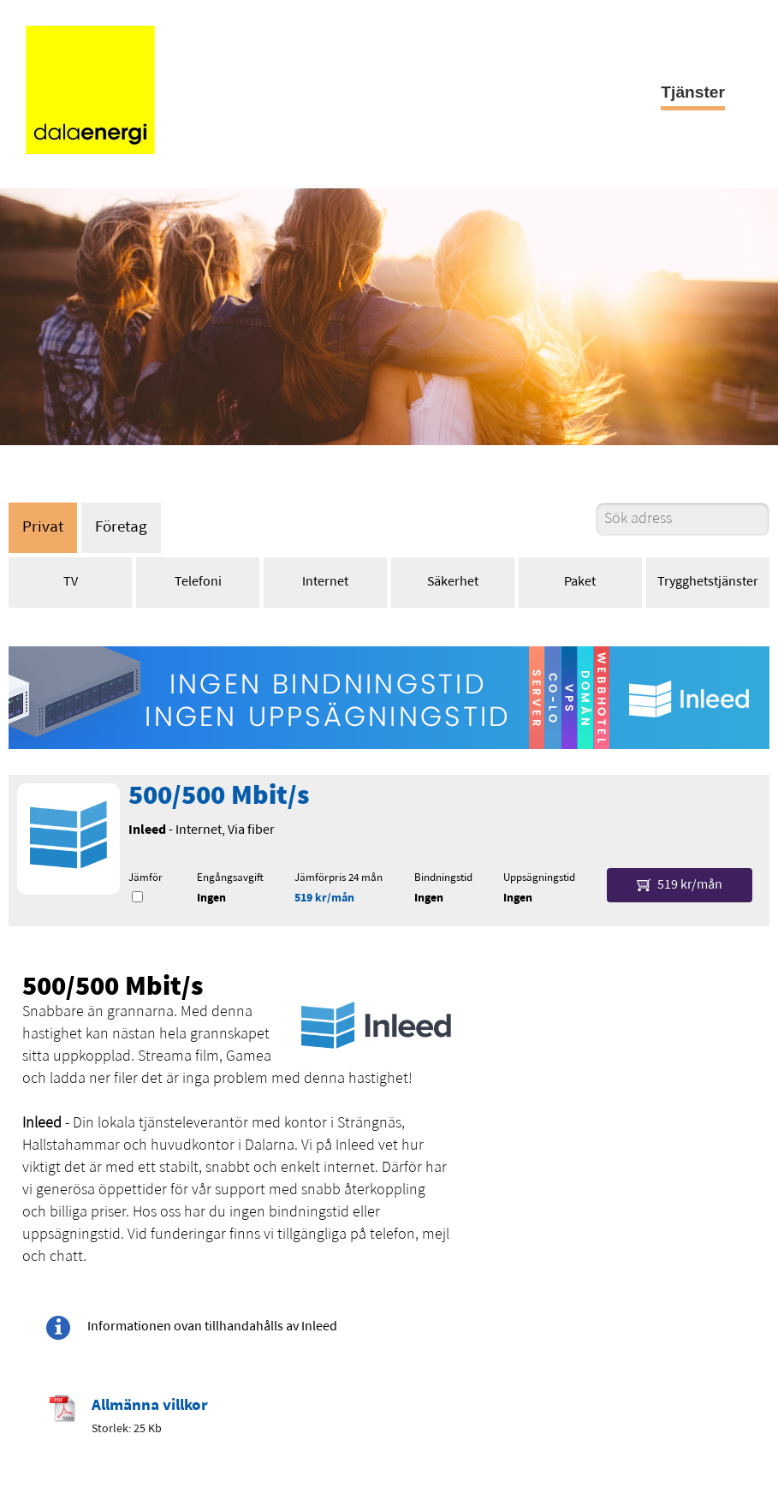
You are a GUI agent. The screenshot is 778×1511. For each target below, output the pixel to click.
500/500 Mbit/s (218, 797)
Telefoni (198, 582)
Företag (121, 528)
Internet (325, 582)
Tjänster (693, 92)
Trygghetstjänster (707, 582)
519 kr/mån (324, 898)
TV (70, 582)
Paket (580, 582)
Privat (42, 528)
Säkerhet (452, 582)
